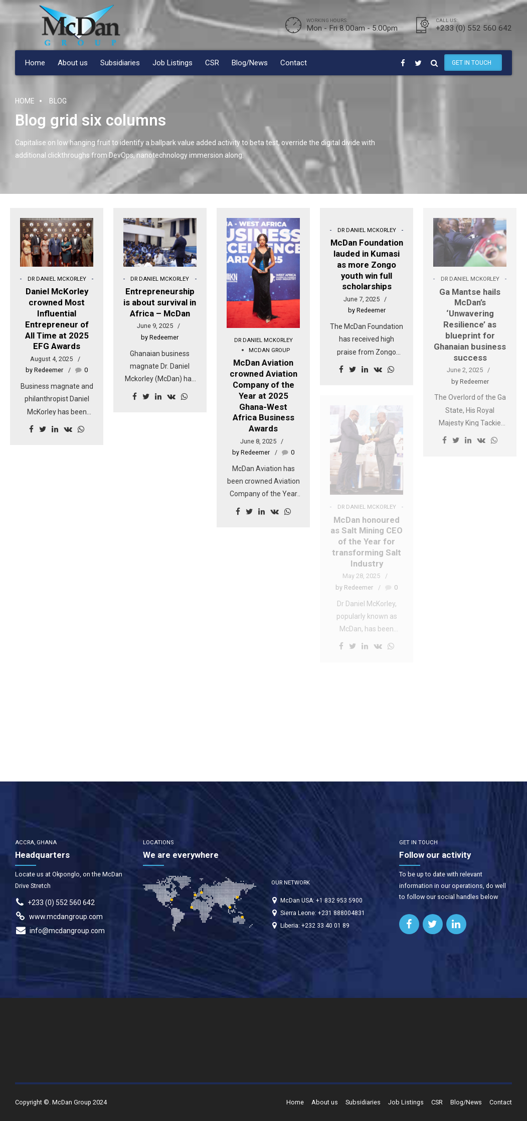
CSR (212, 62)
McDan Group (269, 350)
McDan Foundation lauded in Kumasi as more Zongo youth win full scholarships (366, 264)
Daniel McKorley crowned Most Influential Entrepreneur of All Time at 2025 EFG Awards (57, 318)
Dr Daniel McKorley (57, 279)
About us (73, 62)
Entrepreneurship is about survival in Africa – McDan (159, 302)
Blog (58, 101)
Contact (293, 62)
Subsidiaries (120, 62)
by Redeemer (44, 370)
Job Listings (172, 62)
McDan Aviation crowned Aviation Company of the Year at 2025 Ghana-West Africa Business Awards (263, 395)
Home (35, 62)
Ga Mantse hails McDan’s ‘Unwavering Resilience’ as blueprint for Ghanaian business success (470, 325)
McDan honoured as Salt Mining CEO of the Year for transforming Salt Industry (366, 542)
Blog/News (250, 62)
